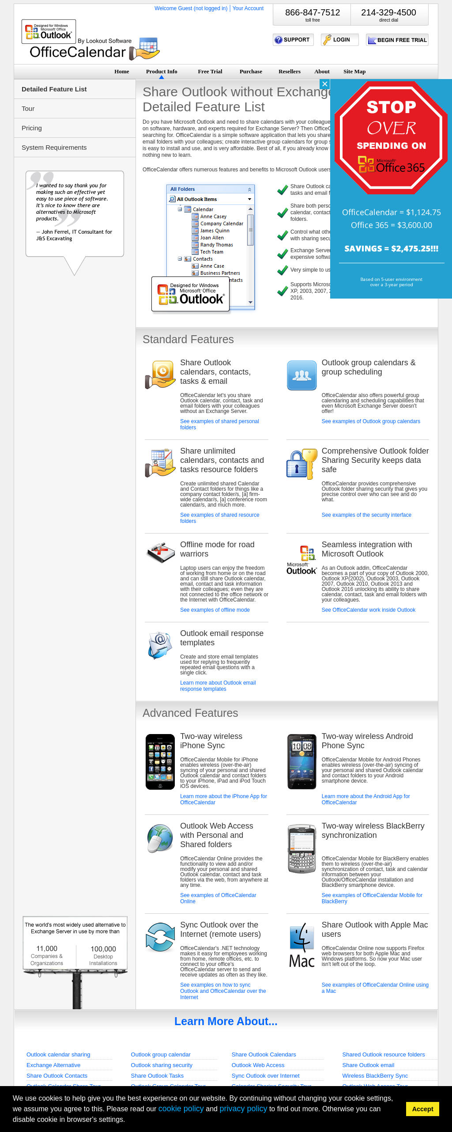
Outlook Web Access (258, 1065)
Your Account (248, 8)
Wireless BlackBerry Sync (375, 1075)
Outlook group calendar (161, 1054)
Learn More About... (226, 1021)
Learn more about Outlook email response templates (218, 686)
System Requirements (54, 147)
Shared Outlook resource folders (384, 1054)
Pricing (32, 128)
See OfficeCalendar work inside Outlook (369, 610)
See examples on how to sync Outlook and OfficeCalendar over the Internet (223, 991)
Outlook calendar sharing (58, 1054)
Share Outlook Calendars (264, 1054)
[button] (128, 1121)
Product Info (161, 71)
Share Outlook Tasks (157, 1075)
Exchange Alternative (53, 1065)
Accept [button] (422, 1109)
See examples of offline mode (215, 610)
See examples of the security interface (366, 515)
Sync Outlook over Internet (266, 1075)
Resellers (290, 71)
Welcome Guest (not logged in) (190, 8)
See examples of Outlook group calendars (371, 421)
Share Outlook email (369, 1065)
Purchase (251, 71)
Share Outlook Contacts (56, 1075)
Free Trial (210, 71)
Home (121, 71)
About (322, 71)
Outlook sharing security (161, 1065)
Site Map (354, 71)
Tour (28, 108)
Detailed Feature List (54, 89)
